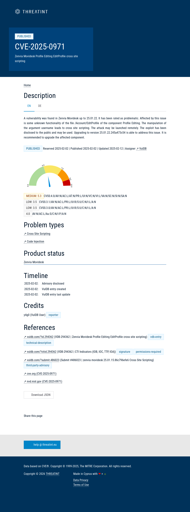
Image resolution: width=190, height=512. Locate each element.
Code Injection (35, 241)
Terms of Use (81, 485)
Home (27, 85)
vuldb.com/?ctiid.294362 (41, 351)
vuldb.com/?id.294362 (40, 337)
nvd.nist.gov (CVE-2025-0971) (44, 381)
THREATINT (52, 474)
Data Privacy (80, 480)
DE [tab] (39, 106)
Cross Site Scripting (38, 233)
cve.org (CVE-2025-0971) (41, 373)
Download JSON (38, 395)
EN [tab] (29, 106)
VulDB (143, 148)
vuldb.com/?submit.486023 (43, 360)
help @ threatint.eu (41, 444)
